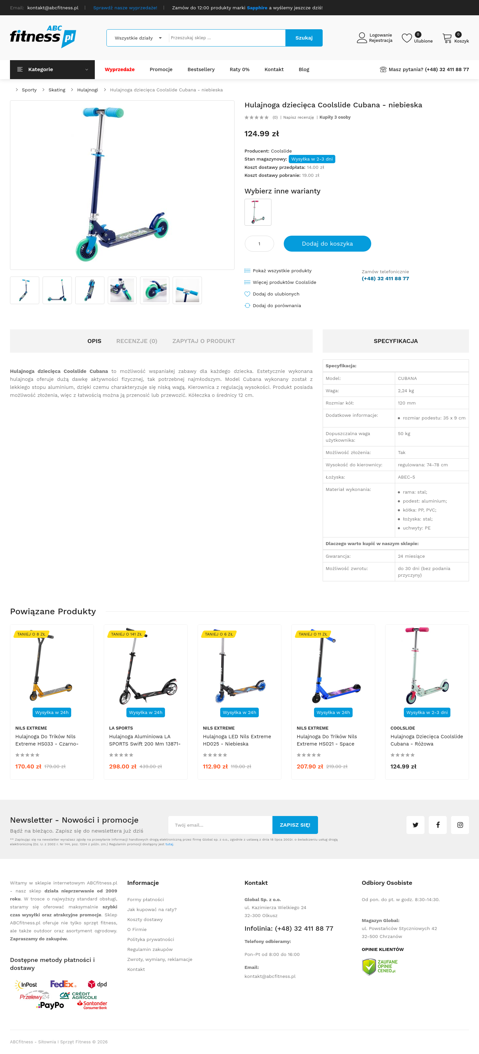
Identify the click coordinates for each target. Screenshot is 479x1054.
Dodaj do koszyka (327, 243)
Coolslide (281, 151)
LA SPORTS (121, 728)
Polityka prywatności (150, 939)
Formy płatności (145, 899)
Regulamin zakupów (150, 949)
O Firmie (137, 929)
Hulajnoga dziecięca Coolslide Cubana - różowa (427, 740)
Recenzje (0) (137, 340)
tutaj (169, 844)
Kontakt (136, 969)
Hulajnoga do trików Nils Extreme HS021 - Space (327, 740)
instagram (460, 825)
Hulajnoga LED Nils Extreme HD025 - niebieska (237, 740)
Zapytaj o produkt (203, 340)
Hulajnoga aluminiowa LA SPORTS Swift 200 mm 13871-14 (145, 744)
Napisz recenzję (298, 117)
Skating (57, 89)
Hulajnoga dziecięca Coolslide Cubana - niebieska (166, 89)
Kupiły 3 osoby (335, 117)
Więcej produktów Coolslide (284, 282)
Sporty (29, 89)
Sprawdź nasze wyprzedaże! (125, 7)
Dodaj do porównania (277, 305)
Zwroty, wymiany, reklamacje (160, 959)
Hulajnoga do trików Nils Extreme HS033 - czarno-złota (47, 744)
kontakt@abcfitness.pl (270, 976)
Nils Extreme (31, 728)
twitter (415, 825)
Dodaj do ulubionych (276, 293)
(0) (275, 117)
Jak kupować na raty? (152, 909)
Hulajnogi (87, 89)
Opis (94, 340)
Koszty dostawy (145, 919)
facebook (438, 825)
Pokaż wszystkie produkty (282, 270)
